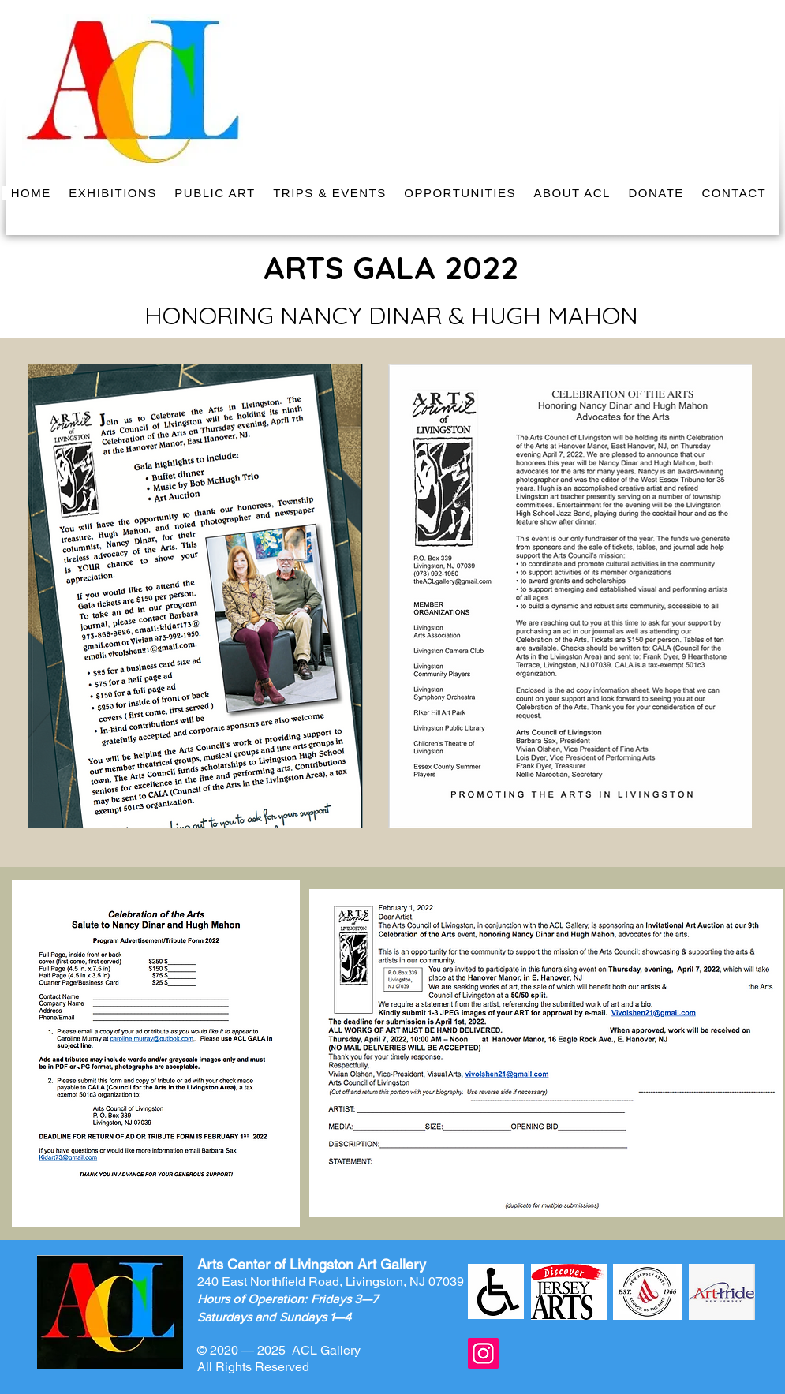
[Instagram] (483, 1353)
